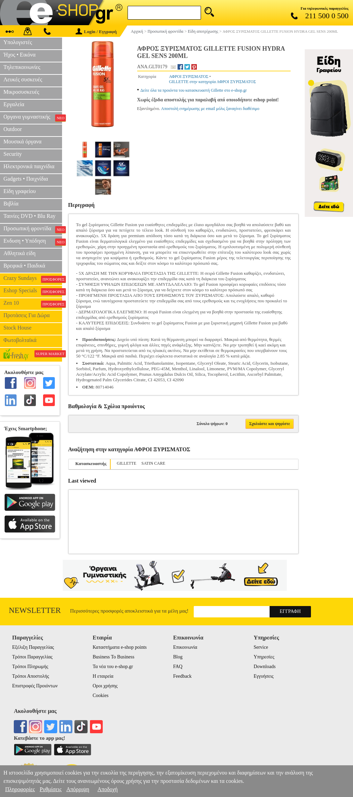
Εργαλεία (13, 104)
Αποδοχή (108, 789)
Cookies (101, 695)
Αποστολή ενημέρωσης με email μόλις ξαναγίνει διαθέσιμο (210, 108)
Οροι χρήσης (105, 685)
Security (12, 154)
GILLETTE (127, 463)
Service (261, 647)
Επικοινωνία (185, 647)
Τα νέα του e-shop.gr (113, 666)
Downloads (265, 666)
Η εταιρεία (103, 676)
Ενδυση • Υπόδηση (32, 241)
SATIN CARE (153, 463)
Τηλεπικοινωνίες (21, 67)
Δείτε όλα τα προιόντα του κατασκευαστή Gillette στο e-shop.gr (193, 90)
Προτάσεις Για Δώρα (26, 315)
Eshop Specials (32, 291)
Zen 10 (32, 303)
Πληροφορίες (20, 789)
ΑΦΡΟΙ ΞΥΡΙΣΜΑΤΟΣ (188, 76)
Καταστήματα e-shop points (120, 647)
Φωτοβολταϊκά (20, 340)
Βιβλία (11, 203)
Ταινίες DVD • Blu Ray (29, 216)
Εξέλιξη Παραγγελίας (33, 647)
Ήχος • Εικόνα (19, 55)
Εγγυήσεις (264, 676)
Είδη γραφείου (19, 191)
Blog (177, 656)
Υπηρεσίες (264, 656)
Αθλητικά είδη (19, 253)
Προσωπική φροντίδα (32, 229)
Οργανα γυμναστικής (32, 117)
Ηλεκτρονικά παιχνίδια (28, 166)
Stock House (17, 328)
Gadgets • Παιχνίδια (25, 179)
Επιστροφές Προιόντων (35, 685)
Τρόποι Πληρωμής (30, 666)
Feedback (182, 676)
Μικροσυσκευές (21, 92)
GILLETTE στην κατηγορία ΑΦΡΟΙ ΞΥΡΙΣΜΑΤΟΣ (212, 81)
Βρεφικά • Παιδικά (24, 266)
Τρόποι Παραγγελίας (32, 656)
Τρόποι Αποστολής (30, 676)
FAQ (177, 666)
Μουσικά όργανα (22, 141)
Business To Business (113, 656)
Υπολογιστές (17, 42)
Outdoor (12, 129)
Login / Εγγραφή (96, 31)
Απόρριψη (77, 789)
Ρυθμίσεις (50, 789)
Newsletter (35, 610)
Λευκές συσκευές (22, 79)
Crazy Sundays (32, 279)
